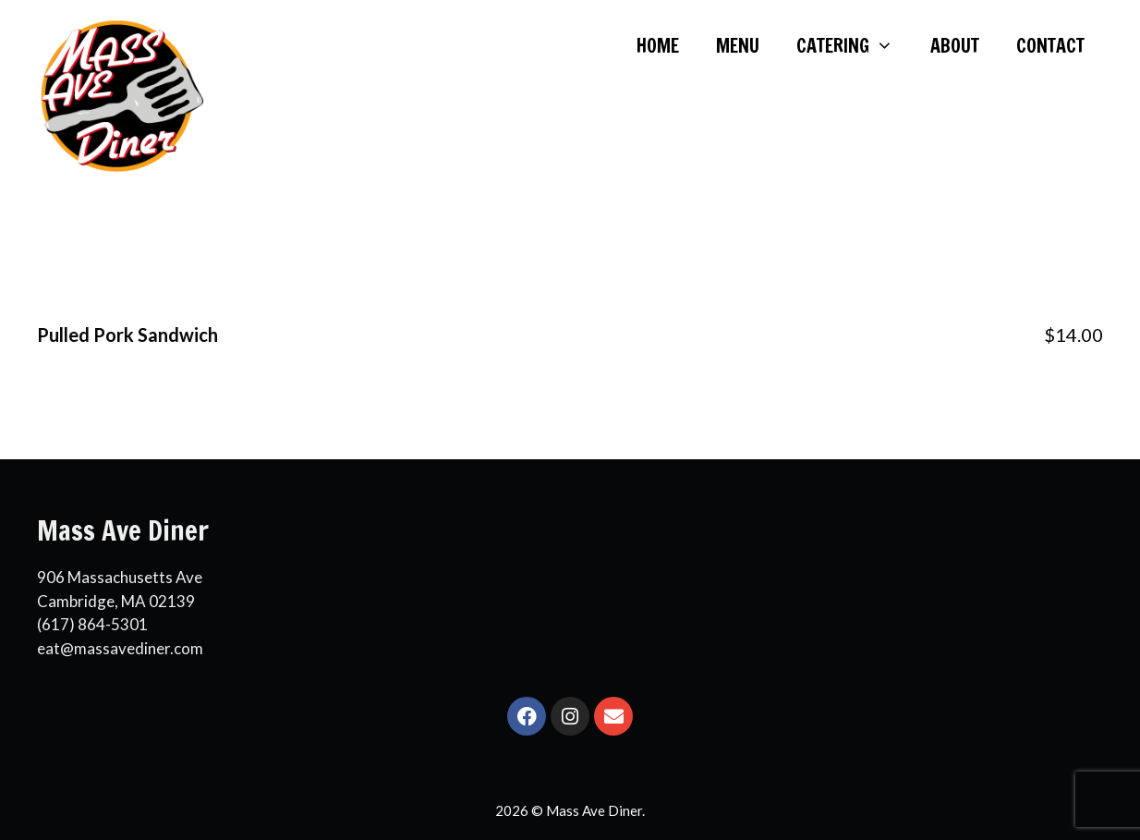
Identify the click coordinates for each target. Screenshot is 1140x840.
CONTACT (1050, 45)
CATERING (854, 46)
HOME (658, 45)
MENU (737, 45)
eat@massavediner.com (120, 648)
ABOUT (954, 45)
